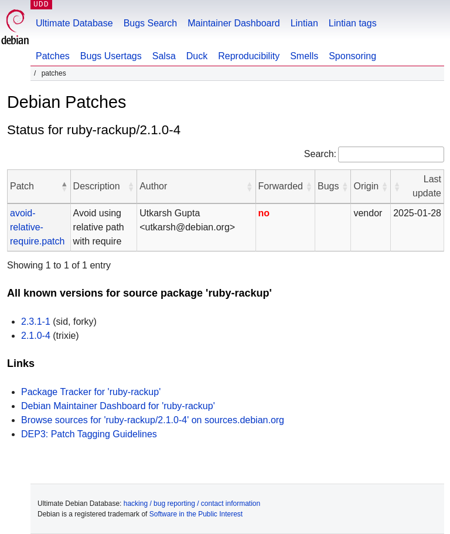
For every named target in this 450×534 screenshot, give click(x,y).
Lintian (304, 23)
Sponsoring (352, 56)
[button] (64, 186)
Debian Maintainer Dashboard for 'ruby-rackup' (118, 406)
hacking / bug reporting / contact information (192, 503)
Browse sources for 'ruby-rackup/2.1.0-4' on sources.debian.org (152, 420)
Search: (320, 154)
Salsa (164, 56)
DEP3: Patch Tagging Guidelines (89, 434)
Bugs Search (151, 23)
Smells (304, 56)
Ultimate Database (74, 23)
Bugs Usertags (111, 56)
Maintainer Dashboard (233, 23)
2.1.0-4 (35, 336)
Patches (53, 56)
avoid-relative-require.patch (37, 227)
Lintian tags (353, 23)
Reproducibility (248, 56)
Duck (196, 56)
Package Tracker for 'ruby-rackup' (91, 392)
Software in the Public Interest (196, 514)
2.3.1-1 (35, 321)
